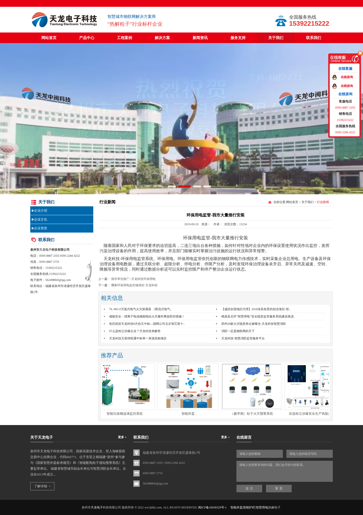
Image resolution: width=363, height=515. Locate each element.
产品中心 (86, 38)
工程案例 (124, 38)
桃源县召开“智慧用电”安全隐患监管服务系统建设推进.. (258, 316)
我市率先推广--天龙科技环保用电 (133, 279)
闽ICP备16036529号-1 (212, 507)
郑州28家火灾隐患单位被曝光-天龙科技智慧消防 (253, 324)
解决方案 (162, 38)
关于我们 (275, 38)
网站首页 (48, 38)
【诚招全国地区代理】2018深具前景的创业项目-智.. (255, 309)
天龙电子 (45, 249)
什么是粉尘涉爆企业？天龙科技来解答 (135, 331)
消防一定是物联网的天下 (238, 331)
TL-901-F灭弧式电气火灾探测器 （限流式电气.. (140, 309)
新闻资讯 (200, 38)
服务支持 (238, 38)
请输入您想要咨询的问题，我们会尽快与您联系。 (284, 471)
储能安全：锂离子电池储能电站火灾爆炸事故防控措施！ (147, 316)
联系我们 (313, 38)
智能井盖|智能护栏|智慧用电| (249, 507)
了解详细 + (42, 486)
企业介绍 (40, 210)
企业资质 (40, 228)
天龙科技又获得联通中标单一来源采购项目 (138, 338)
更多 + (122, 437)
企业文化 (40, 219)
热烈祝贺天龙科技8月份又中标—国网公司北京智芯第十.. (147, 324)
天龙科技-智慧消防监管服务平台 (243, 338)
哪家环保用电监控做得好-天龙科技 (134, 285)
